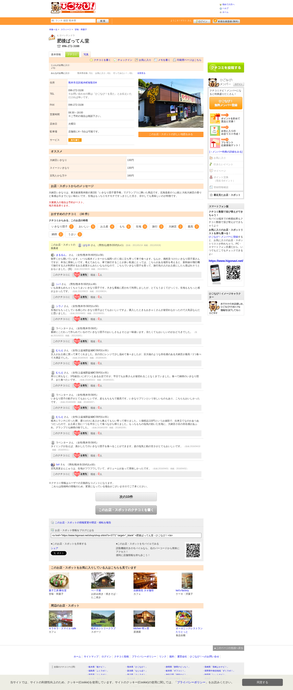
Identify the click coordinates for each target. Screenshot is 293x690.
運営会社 (182, 656)
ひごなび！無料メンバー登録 (225, 103)
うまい (75, 234)
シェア (54, 548)
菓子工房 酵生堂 (58, 590)
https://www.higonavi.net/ (226, 260)
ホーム (225, 12)
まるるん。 (62, 255)
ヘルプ (225, 8)
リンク (162, 656)
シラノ (59, 306)
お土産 (107, 226)
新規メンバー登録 (226, 20)
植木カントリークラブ (103, 628)
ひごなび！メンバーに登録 (223, 236)
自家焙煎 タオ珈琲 (143, 590)
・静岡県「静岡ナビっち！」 (177, 667)
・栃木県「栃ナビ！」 (96, 667)
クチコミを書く (102, 60)
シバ (58, 284)
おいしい (87, 226)
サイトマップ (91, 656)
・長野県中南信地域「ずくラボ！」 (218, 671)
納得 (57, 234)
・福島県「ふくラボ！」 (97, 671)
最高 (193, 226)
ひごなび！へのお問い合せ (204, 656)
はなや (86, 245)
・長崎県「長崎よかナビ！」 (215, 667)
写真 (86, 54)
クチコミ (72, 54)
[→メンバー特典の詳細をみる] (226, 151)
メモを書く (164, 60)
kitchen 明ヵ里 (141, 628)
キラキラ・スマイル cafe (62, 628)
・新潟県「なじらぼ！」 (136, 671)
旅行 (158, 226)
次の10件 (126, 496)
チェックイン (125, 60)
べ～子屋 (96, 590)
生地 (141, 226)
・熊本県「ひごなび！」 (136, 667)
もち (125, 226)
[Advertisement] (157, 8)
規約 (171, 656)
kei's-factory (182, 590)
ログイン (202, 20)
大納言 (176, 226)
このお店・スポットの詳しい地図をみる (171, 134)
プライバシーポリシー (144, 656)
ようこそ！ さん (181, 20)
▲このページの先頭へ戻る (228, 648)
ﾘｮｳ (58, 464)
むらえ (59, 350)
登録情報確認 (221, 187)
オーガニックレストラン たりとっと (189, 630)
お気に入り (145, 60)
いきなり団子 (63, 226)
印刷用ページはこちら (189, 60)
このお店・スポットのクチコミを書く (126, 510)
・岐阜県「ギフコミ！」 (175, 671)
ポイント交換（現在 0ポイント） (224, 179)
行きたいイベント (223, 164)
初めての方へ (228, 4)
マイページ (220, 170)
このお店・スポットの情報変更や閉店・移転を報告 (83, 522)
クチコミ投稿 (121, 656)
